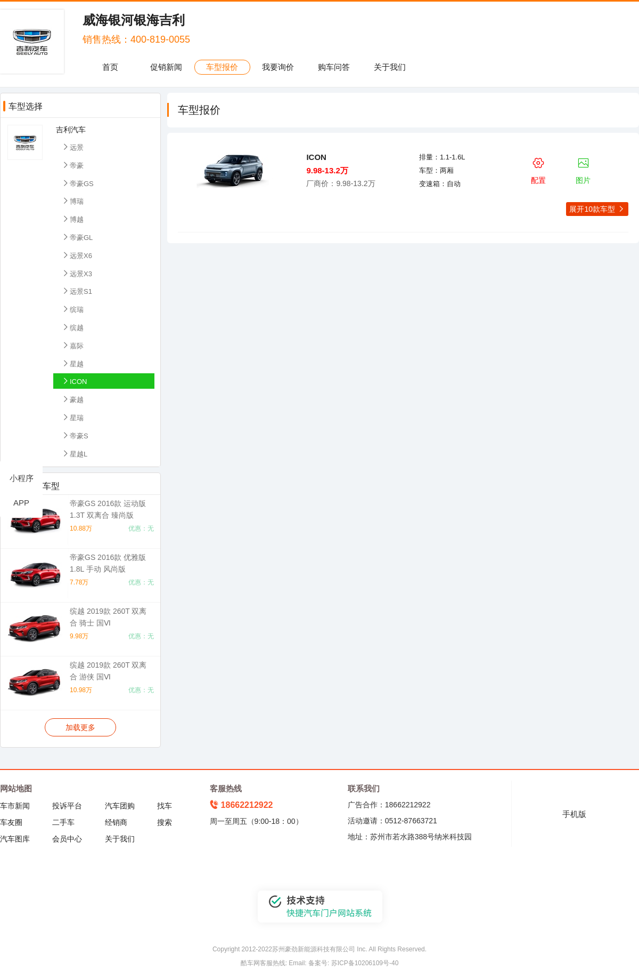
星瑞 (72, 417)
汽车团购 (120, 805)
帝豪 (72, 165)
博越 (72, 218)
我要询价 (278, 66)
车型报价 (222, 66)
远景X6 (76, 255)
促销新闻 (166, 66)
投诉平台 (67, 805)
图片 (583, 169)
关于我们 (390, 66)
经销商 (116, 822)
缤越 (72, 327)
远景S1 (76, 290)
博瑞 (72, 200)
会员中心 (67, 839)
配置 (538, 169)
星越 (72, 363)
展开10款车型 (597, 209)
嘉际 (72, 345)
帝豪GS (77, 183)
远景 (72, 146)
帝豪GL (77, 237)
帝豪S (74, 435)
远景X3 (76, 273)
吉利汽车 (71, 129)
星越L (74, 453)
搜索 (164, 822)
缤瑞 (72, 309)
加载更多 (80, 727)
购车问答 (334, 66)
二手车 (63, 822)
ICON (74, 381)
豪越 (72, 399)
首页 (110, 66)
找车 (164, 805)
